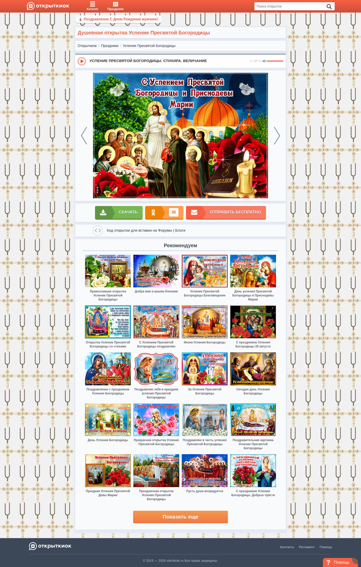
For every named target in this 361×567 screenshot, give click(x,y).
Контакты (287, 547)
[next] (277, 135)
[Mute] (264, 61)
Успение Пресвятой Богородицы (149, 46)
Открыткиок (87, 46)
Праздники (109, 46)
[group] (180, 61)
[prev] (84, 135)
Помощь (326, 547)
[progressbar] (275, 61)
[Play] (82, 61)
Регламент (307, 547)
